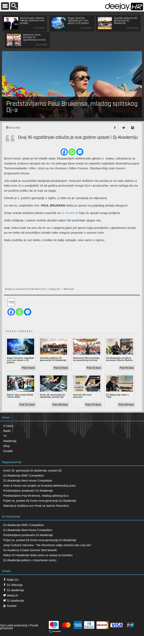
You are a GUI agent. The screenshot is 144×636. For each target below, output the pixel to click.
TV (5, 436)
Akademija (9, 441)
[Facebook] (64, 151)
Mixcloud (69, 288)
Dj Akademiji (69, 213)
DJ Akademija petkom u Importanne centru (29, 560)
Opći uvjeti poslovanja (13, 625)
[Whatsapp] (72, 151)
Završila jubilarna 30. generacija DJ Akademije (53, 350)
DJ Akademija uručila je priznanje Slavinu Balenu (119, 350)
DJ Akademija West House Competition (27, 480)
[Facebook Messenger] (79, 151)
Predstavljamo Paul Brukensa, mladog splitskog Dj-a (35, 495)
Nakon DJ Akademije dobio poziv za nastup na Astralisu (38, 555)
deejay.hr (10, 595)
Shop (6, 446)
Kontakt (8, 451)
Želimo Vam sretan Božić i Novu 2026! (20, 386)
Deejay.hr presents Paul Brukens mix (25, 288)
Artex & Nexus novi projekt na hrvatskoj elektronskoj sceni (39, 485)
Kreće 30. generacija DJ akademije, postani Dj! (53, 386)
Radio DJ (10, 579)
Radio (7, 431)
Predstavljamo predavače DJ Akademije (28, 490)
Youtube (10, 605)
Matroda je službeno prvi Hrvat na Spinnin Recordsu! (36, 505)
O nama (8, 425)
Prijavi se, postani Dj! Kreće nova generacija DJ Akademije (39, 500)
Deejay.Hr (54, 288)
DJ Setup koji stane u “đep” (119, 386)
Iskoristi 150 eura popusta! (86, 386)
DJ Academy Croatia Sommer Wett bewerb (30, 550)
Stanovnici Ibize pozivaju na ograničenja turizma (86, 350)
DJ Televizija (12, 585)
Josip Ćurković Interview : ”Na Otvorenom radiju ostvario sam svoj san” (47, 545)
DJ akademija (13, 590)
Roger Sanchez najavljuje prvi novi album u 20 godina (20, 351)
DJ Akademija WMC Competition (23, 475)
